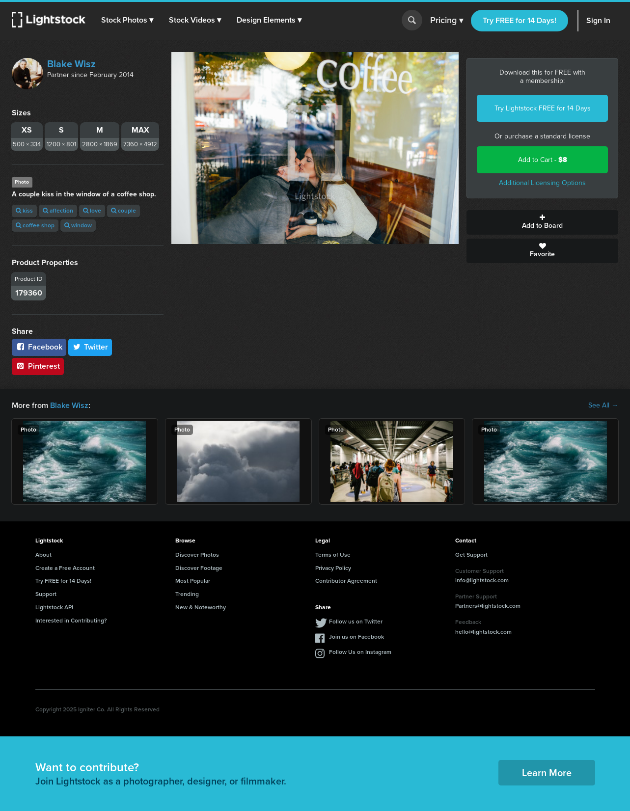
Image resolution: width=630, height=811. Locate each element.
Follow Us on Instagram (360, 652)
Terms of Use (333, 554)
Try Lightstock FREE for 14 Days (542, 108)
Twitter (90, 346)
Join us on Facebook (356, 636)
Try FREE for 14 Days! (519, 20)
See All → (603, 405)
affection (58, 210)
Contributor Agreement (346, 580)
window (78, 225)
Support (45, 594)
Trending (187, 594)
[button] (127, 20)
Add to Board (542, 222)
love (92, 210)
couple (123, 210)
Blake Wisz (71, 63)
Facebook (39, 346)
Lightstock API (54, 607)
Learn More (547, 772)
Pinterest (38, 366)
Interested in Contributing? (71, 620)
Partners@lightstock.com (487, 605)
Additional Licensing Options (542, 183)
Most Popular (192, 580)
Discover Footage (198, 568)
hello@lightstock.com (483, 631)
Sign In (598, 20)
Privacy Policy (333, 568)
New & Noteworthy (200, 607)
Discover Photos (197, 554)
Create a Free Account (65, 568)
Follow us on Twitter (356, 621)
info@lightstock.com (482, 580)
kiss (24, 210)
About (43, 554)
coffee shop (35, 225)
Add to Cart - (542, 160)
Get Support (471, 554)
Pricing (446, 20)
